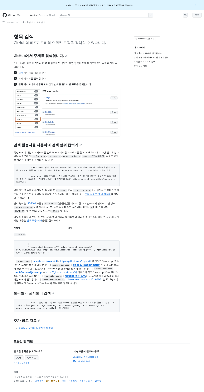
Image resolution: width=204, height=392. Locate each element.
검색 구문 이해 (34, 220)
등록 (197, 15)
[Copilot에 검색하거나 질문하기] (106, 15)
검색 (20, 72)
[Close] (195, 4)
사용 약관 (39, 381)
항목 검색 (40, 22)
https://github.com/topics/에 (76, 261)
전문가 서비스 (85, 381)
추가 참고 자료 (27, 320)
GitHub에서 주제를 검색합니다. (41, 55)
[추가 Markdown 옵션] (157, 38)
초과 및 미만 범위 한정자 (98, 194)
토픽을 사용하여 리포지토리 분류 (35, 328)
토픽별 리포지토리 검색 (34, 293)
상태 (64, 381)
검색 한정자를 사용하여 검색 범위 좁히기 (48, 144)
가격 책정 (72, 381)
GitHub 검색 (13, 22)
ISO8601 (31, 203)
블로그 (98, 381)
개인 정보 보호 (52, 381)
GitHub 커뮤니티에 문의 (86, 357)
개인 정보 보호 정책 (21, 363)
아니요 (31, 357)
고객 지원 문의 (81, 361)
